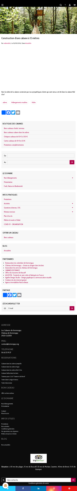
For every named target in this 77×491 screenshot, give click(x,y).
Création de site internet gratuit (16, 280)
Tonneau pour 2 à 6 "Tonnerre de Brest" (13, 376)
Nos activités (5, 426)
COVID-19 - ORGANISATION (13, 224)
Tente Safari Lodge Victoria (9, 380)
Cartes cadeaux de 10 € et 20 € (14, 141)
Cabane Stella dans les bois (9, 373)
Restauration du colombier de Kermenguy (19, 263)
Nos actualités (5, 445)
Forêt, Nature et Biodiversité (13, 186)
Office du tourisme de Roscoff (15, 273)
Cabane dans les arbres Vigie (10, 367)
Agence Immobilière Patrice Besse (16, 282)
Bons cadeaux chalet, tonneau (14, 128)
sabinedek (7, 43)
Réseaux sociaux (9, 212)
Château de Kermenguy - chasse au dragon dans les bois (24, 265)
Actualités (28, 43)
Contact (3, 411)
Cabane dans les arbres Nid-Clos (11, 370)
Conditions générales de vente (38, 483)
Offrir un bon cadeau (7, 393)
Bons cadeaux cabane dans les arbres (16, 132)
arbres (5, 102)
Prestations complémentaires (14, 145)
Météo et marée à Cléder (12, 220)
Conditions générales (7, 429)
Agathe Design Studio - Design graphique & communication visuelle (28, 277)
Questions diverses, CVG (12, 208)
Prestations (7, 199)
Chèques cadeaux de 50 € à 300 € (16, 137)
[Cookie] (6, 486)
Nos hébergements (10, 178)
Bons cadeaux (8, 237)
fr (65, 5)
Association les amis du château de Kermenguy (21, 268)
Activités (7, 203)
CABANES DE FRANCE (12, 270)
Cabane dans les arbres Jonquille (11, 363)
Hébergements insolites (19, 102)
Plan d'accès (8, 216)
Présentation (8, 182)
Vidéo (34, 102)
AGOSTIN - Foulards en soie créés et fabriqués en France (24, 275)
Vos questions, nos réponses (9, 431)
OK (72, 162)
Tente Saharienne (6, 383)
